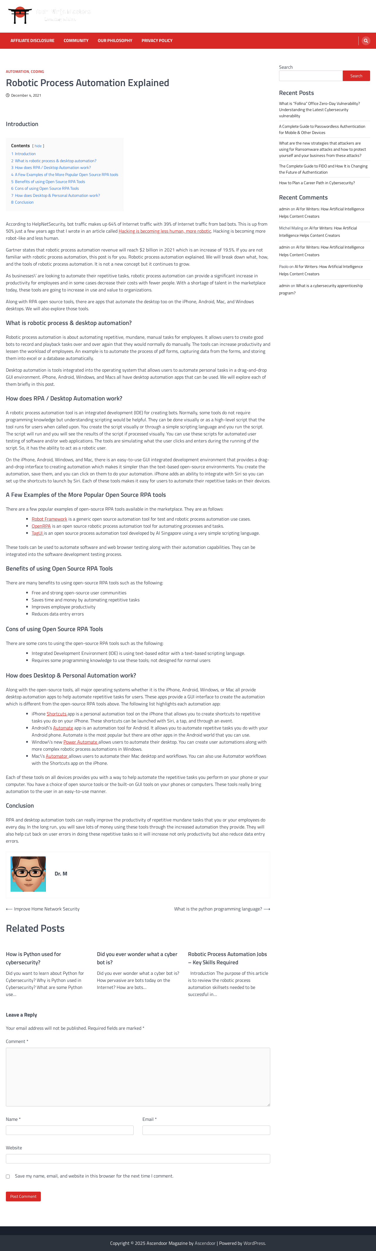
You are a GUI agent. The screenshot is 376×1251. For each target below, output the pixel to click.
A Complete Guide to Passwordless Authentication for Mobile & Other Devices (322, 129)
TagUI (38, 532)
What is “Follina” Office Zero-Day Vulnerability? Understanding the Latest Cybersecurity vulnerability (319, 109)
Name (13, 1119)
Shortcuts (57, 713)
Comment (17, 1041)
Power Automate (80, 741)
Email (149, 1119)
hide (38, 146)
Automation (17, 71)
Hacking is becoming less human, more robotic (165, 230)
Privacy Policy (157, 40)
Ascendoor (205, 1243)
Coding (37, 71)
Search (286, 67)
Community (76, 40)
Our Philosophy (115, 40)
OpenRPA (41, 525)
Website (14, 1147)
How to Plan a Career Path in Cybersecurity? (317, 183)
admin (284, 209)
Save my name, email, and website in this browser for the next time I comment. (94, 1175)
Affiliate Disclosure (32, 40)
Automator (57, 755)
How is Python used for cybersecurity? (33, 958)
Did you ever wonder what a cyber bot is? (137, 958)
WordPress (254, 1243)
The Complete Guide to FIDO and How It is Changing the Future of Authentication (323, 169)
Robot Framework (49, 518)
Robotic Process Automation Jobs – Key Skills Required (227, 958)
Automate (63, 727)
